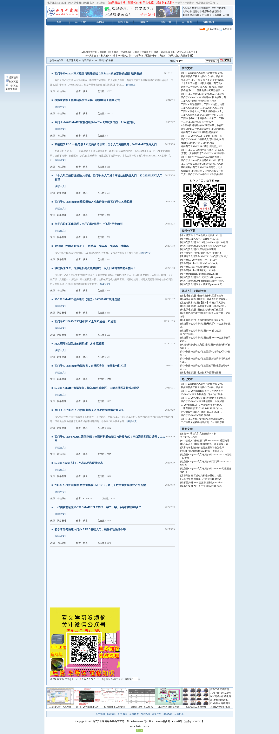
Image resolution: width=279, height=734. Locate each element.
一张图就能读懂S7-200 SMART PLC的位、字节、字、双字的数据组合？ (98, 507)
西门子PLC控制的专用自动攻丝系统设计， (203, 418)
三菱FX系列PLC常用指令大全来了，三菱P (202, 118)
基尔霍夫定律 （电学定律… (211, 306)
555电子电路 (187, 451)
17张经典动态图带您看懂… (214, 299)
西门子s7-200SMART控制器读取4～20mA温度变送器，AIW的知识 (95, 122)
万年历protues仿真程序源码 (210, 280)
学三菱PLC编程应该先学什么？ (197, 121)
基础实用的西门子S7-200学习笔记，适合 (202, 167)
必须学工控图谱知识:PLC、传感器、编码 (202, 87)
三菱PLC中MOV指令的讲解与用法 (198, 100)
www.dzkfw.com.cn (139, 726)
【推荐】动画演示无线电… (214, 302)
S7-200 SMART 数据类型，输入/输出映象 (202, 394)
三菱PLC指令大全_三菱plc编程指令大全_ (202, 111)
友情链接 (134, 713)
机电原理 (185, 309)
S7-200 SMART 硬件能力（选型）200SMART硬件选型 (87, 299)
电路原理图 (75, 2)
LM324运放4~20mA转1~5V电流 (212, 242)
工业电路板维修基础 (168, 706)
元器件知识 (187, 475)
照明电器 (197, 11)
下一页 (100, 679)
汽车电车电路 (188, 447)
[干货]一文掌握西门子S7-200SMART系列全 (203, 153)
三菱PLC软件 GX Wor (60, 706)
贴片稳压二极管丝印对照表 (208, 479)
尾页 (108, 679)
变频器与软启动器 (190, 323)
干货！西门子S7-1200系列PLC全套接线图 (202, 174)
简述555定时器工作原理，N (209, 451)
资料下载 (165, 22)
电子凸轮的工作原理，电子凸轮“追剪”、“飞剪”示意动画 (89, 224)
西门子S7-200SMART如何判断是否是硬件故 (203, 397)
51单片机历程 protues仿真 (209, 284)
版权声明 (156, 713)
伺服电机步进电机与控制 (194, 344)
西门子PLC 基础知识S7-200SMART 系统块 (202, 94)
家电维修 (185, 295)
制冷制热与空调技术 (191, 313)
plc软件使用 (210, 7)
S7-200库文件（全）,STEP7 (203, 259)
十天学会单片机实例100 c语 (208, 235)
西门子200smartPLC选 (87, 706)
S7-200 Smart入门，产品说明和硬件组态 (79, 463)
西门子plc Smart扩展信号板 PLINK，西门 (202, 160)
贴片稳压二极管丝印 (196, 706)
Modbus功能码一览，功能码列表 (197, 142)
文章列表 (179, 713)
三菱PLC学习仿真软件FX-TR (204, 238)
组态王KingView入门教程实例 (196, 454)
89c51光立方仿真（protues (209, 277)
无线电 (225, 15)
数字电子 (207, 15)
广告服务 (122, 713)
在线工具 (123, 22)
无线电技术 (187, 302)
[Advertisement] (139, 41)
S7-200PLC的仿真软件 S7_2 (215, 256)
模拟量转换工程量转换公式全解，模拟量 (202, 76)
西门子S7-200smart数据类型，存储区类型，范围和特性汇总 (90, 365)
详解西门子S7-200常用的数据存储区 (199, 132)
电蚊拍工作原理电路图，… (211, 372)
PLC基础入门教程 (104, 60)
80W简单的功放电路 (220, 696)
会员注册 (226, 29)
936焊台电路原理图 (206, 249)
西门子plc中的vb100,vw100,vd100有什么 (201, 156)
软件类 (184, 238)
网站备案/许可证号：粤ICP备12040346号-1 (126, 721)
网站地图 (145, 713)
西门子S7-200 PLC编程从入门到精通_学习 (202, 139)
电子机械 (187, 22)
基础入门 (63, 2)
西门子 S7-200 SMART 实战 (208, 486)
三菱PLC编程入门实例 (192, 433)
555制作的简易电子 (220, 699)
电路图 (144, 22)
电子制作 (207, 11)
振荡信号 (217, 11)
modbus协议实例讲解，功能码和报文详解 (202, 170)
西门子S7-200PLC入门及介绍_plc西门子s (202, 135)
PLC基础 (100, 2)
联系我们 (111, 713)
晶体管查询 (11, 89)
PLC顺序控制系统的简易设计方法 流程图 (79, 343)
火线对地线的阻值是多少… (211, 320)
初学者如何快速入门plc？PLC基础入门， (202, 411)
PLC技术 (187, 7)
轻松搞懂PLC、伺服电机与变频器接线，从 (203, 90)
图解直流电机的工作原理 (210, 309)
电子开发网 (72, 60)
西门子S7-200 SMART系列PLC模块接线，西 (203, 97)
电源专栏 (221, 7)
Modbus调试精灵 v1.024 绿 (202, 270)
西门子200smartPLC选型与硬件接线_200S (202, 73)
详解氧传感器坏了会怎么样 (210, 447)
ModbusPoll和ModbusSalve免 (203, 263)
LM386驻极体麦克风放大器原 (211, 245)
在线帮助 (167, 713)
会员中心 (212, 29)
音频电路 (217, 15)
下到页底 (12, 85)
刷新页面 (12, 81)
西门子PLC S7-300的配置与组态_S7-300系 (202, 149)
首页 (59, 22)
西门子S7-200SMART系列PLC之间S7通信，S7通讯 (85, 321)
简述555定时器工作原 (142, 706)
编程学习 (208, 22)
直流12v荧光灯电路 (220, 706)
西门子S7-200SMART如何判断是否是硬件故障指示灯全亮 (89, 410)
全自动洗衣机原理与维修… (211, 295)
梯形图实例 (88, 2)
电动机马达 (187, 299)
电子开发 (52, 2)
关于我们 (100, 713)
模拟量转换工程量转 (114, 706)
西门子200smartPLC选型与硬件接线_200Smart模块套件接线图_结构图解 (98, 73)
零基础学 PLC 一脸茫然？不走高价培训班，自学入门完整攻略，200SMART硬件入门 (106, 144)
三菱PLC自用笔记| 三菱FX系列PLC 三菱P (202, 107)
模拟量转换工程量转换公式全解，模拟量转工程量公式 (87, 100)
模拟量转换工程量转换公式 (214, 444)
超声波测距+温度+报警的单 (208, 252)
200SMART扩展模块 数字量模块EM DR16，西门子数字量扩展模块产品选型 (100, 485)
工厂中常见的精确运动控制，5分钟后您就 (202, 422)
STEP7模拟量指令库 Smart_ (203, 266)
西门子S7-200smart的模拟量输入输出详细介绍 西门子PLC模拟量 (93, 201)
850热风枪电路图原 (220, 703)
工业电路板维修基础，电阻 (208, 475)
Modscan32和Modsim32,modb (203, 273)
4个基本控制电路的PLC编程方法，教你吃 (202, 125)
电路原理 (187, 15)
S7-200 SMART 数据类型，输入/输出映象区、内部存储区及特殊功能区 (97, 388)
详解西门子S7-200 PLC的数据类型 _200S (201, 146)
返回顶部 (12, 77)
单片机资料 (187, 235)
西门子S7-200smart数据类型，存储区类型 (202, 390)
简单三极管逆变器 (219, 689)
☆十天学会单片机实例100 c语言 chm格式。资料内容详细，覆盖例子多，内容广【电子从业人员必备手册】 (140, 55)
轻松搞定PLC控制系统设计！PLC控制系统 (202, 128)
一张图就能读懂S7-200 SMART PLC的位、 (202, 408)
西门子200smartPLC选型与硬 (214, 440)
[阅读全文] (131, 84)
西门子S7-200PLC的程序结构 (196, 415)
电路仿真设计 (188, 242)
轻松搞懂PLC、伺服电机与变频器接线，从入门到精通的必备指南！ (95, 268)
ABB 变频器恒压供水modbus (208, 482)
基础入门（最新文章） (195, 291)
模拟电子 (197, 15)
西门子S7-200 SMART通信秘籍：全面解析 (202, 401)
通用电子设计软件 (190, 256)
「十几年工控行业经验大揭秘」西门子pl (201, 83)
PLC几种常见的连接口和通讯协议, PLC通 (202, 163)
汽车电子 (187, 11)
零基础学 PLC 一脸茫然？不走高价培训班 (202, 80)
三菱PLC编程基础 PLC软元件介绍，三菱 (202, 114)
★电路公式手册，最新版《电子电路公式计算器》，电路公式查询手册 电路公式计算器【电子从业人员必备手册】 (139, 52)
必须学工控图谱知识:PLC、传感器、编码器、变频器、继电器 (92, 246)
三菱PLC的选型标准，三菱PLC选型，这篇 (202, 104)
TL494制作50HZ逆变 (220, 692)
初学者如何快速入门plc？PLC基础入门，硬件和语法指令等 (90, 529)
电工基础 (185, 320)
